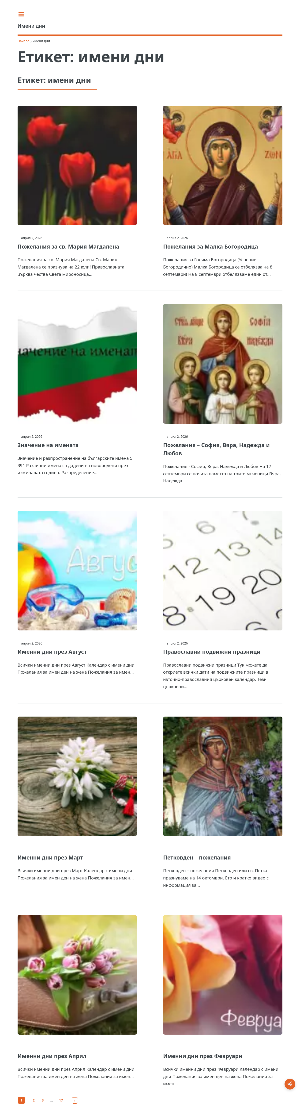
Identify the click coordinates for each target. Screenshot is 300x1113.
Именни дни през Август (52, 651)
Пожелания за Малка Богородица (210, 246)
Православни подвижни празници (212, 651)
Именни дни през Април (52, 1056)
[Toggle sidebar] (23, 14)
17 (61, 1100)
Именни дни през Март (50, 857)
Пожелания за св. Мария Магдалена (68, 246)
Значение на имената (48, 445)
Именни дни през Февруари (202, 1056)
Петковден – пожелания (197, 857)
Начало (24, 41)
